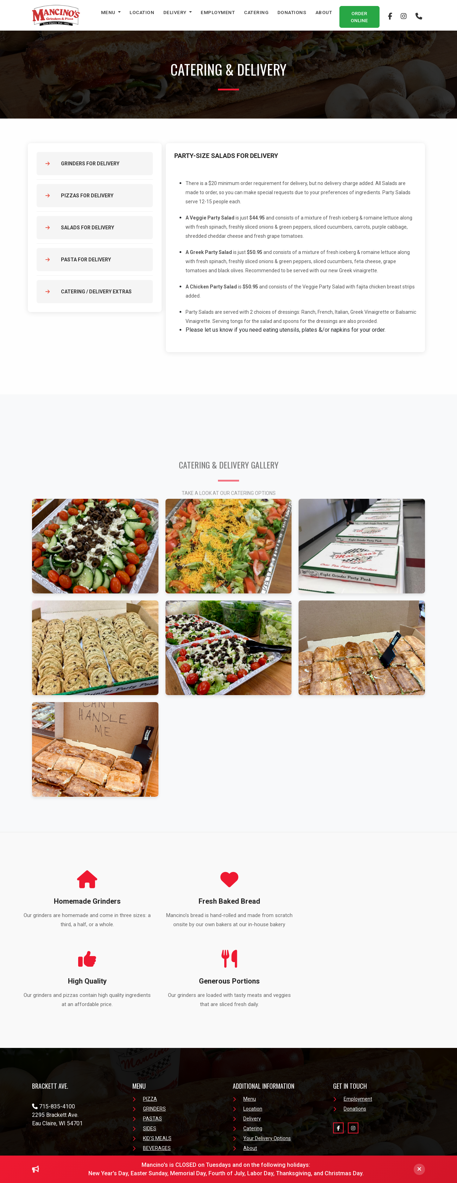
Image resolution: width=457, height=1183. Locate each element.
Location (142, 12)
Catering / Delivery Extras (88, 291)
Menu (109, 12)
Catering (256, 12)
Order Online (359, 17)
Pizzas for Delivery (79, 195)
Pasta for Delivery (78, 259)
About (323, 12)
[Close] (419, 1169)
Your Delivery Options (262, 1068)
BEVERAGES (151, 1078)
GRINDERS (149, 1039)
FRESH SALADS (155, 1088)
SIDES (144, 1058)
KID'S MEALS (151, 1068)
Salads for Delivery (79, 227)
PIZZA (144, 1029)
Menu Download (155, 1098)
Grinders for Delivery (82, 163)
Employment (218, 12)
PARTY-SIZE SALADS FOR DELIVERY (226, 155)
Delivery (175, 12)
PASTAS (147, 1048)
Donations (292, 12)
